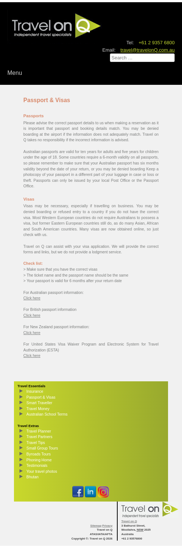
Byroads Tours (38, 454)
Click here (32, 298)
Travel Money (38, 409)
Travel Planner (38, 431)
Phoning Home (39, 460)
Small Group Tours (42, 448)
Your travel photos (41, 471)
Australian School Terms (47, 414)
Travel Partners (39, 437)
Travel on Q (129, 521)
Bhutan (32, 477)
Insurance (34, 391)
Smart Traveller (39, 403)
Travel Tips (35, 443)
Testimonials (36, 466)
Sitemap (95, 525)
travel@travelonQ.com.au (147, 50)
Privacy (107, 525)
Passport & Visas (41, 397)
